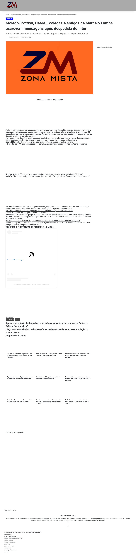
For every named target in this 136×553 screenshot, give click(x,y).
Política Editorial (8, 540)
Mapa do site (7, 548)
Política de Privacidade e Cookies (13, 538)
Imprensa (13, 14)
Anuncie (6, 552)
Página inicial (8, 534)
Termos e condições (9, 542)
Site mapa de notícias (10, 550)
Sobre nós (7, 544)
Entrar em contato (9, 546)
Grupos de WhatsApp (10, 536)
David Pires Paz (13, 37)
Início (7, 14)
